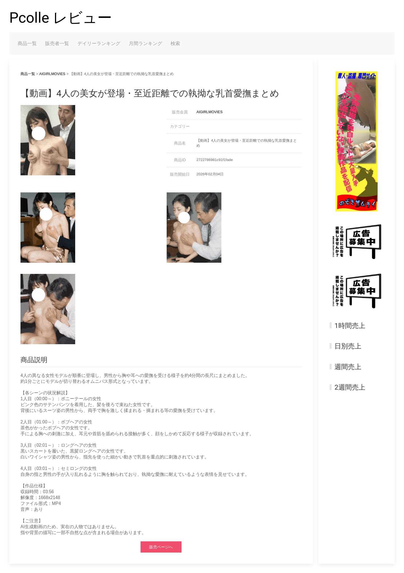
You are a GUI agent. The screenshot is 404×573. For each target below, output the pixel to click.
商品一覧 (27, 43)
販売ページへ (161, 547)
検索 (175, 43)
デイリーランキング (98, 43)
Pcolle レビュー (60, 17)
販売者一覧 (57, 43)
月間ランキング (145, 43)
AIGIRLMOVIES (52, 74)
